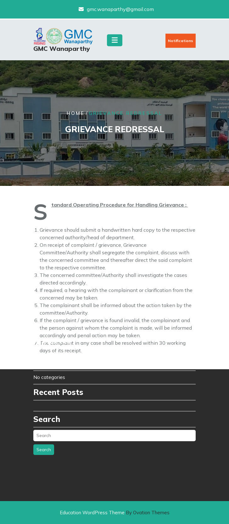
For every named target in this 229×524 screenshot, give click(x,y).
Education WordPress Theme (115, 513)
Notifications (180, 42)
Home (76, 113)
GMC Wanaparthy (61, 50)
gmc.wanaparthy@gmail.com (120, 8)
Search (43, 427)
